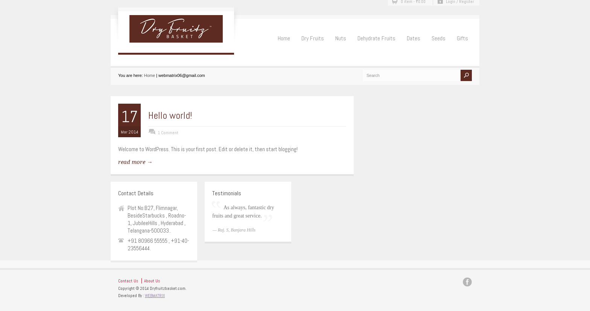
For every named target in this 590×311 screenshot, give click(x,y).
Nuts (340, 38)
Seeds (439, 38)
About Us (152, 280)
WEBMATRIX (155, 295)
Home (284, 38)
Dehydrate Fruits (376, 38)
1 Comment (168, 133)
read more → (135, 162)
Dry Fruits (312, 38)
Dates (413, 38)
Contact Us (128, 280)
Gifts (462, 38)
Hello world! (170, 115)
